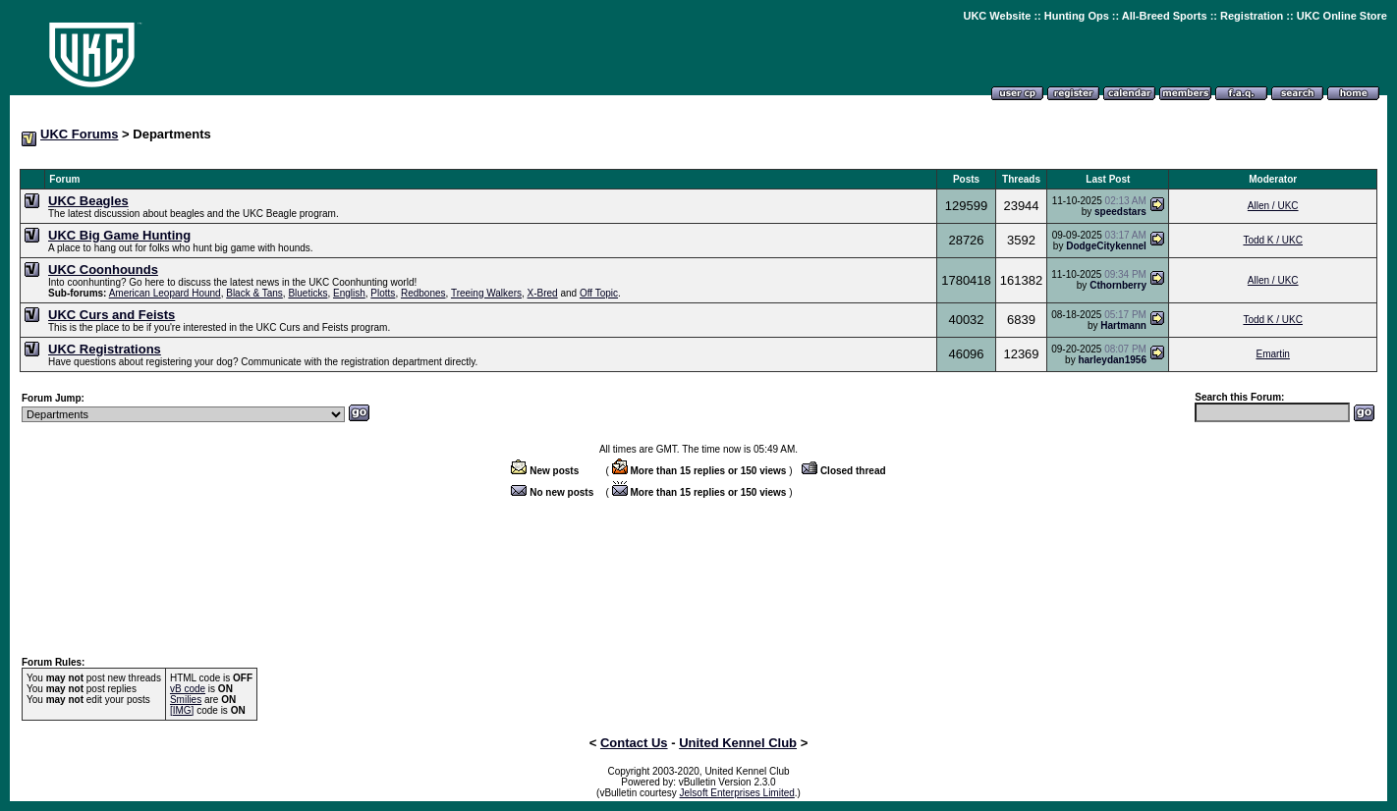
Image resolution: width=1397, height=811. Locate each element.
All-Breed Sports (1164, 16)
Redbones (423, 293)
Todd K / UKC (1273, 240)
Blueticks (307, 293)
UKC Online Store (1342, 16)
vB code (187, 688)
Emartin (1272, 354)
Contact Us (634, 742)
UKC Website (997, 16)
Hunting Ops (1076, 16)
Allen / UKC (1273, 205)
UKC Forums (79, 134)
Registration (1251, 16)
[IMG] (182, 710)
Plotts (382, 293)
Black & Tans (254, 293)
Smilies (185, 699)
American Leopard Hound (165, 293)
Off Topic (599, 293)
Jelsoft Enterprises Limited (737, 792)
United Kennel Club (738, 742)
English (349, 293)
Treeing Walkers (486, 293)
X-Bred (543, 293)
